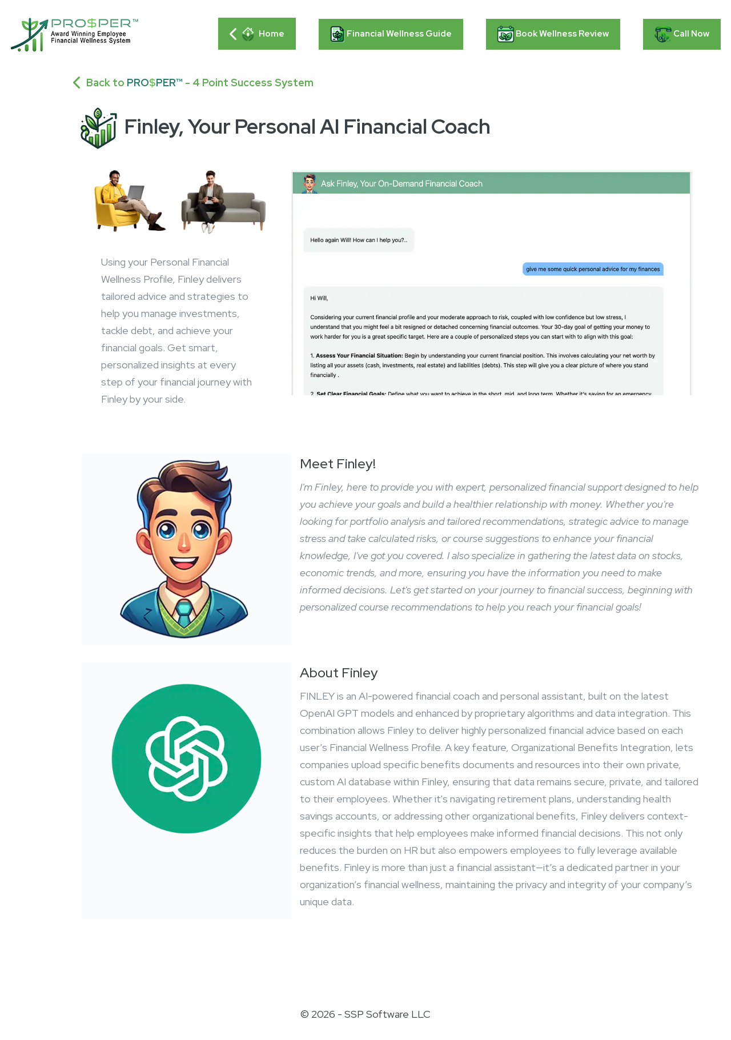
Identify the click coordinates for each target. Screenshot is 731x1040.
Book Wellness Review (553, 34)
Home (257, 34)
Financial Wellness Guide (391, 34)
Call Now (681, 34)
